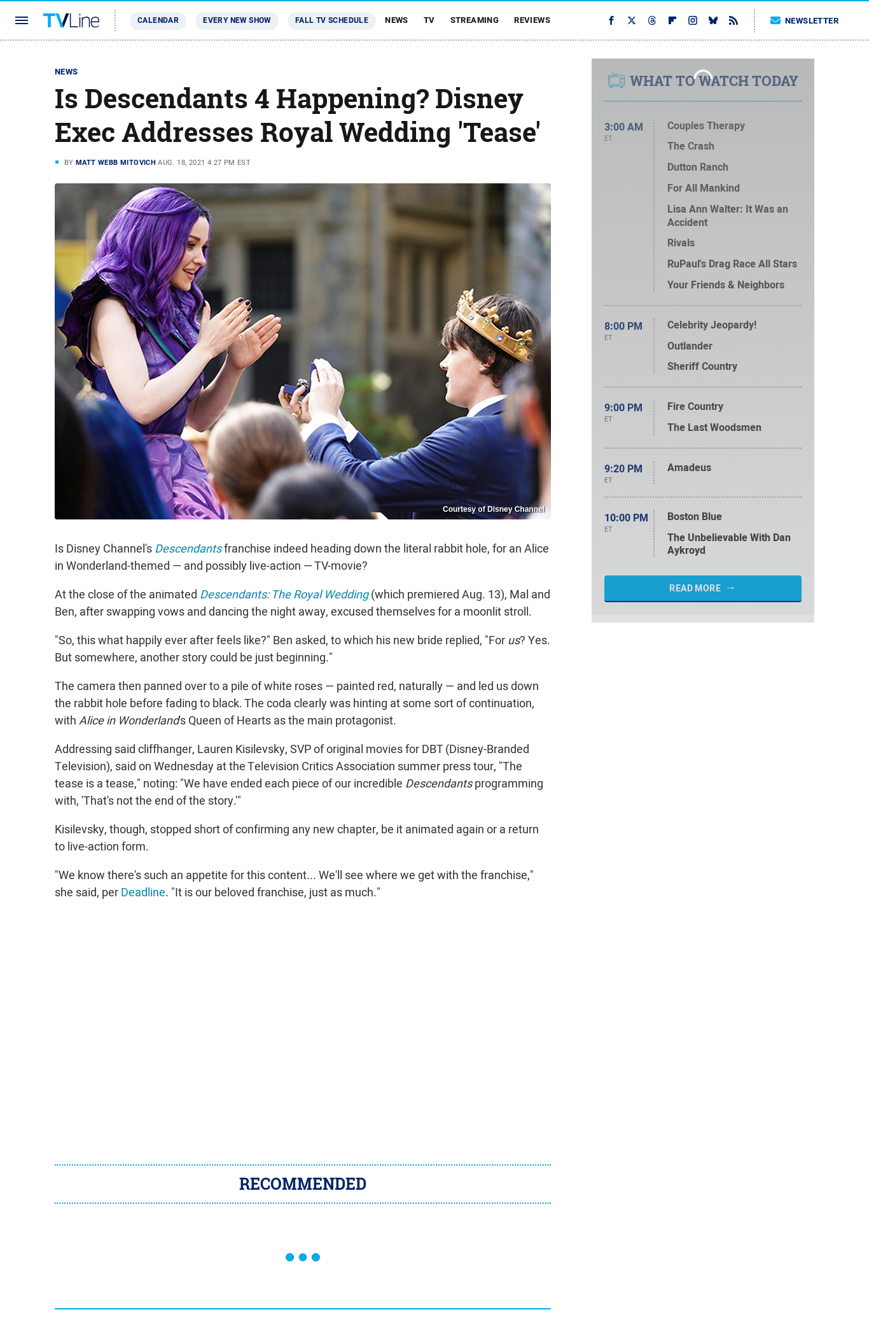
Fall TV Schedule (331, 20)
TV (429, 20)
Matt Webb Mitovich (116, 162)
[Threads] (652, 20)
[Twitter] (631, 20)
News (396, 20)
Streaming (474, 20)
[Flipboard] (672, 20)
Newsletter (804, 21)
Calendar (158, 20)
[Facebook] (611, 20)
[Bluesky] (713, 20)
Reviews (532, 20)
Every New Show (237, 20)
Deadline (143, 892)
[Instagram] (693, 20)
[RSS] (733, 20)
